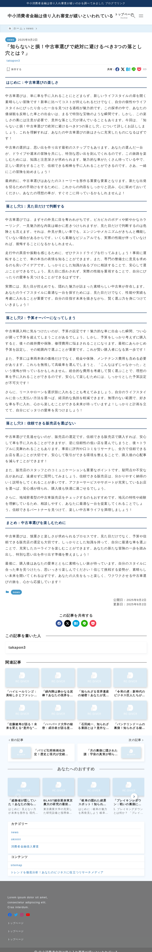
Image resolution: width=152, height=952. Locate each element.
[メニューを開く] (141, 16)
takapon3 (13, 60)
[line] (134, 69)
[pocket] (139, 69)
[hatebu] (128, 69)
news (10, 39)
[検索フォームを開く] (133, 16)
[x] (123, 69)
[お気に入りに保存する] (13, 69)
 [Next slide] (134, 796)
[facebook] (117, 69)
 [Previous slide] (18, 796)
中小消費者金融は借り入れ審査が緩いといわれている (60, 16)
